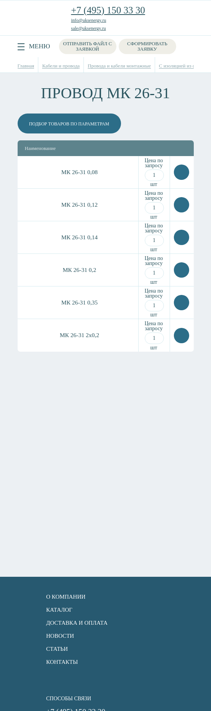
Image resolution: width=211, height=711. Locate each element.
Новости (60, 636)
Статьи (57, 649)
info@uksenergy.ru (88, 20)
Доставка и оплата (77, 623)
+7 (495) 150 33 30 (108, 10)
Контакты (62, 662)
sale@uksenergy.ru (88, 28)
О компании (66, 597)
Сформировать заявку (147, 46)
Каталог (59, 610)
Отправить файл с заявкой (87, 46)
